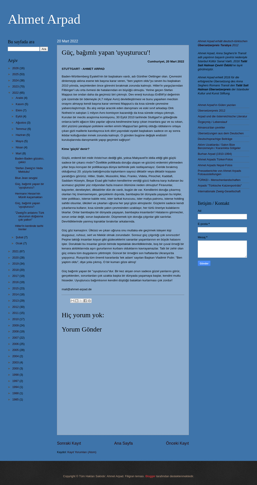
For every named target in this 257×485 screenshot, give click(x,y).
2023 (15, 86)
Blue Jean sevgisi (26, 178)
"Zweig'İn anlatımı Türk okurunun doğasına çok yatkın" (29, 216)
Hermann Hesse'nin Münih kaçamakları (28, 195)
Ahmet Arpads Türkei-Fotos (215, 159)
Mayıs (20, 141)
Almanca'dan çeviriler (211, 127)
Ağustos (21, 122)
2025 (15, 74)
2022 (15, 92)
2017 (15, 276)
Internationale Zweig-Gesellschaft (219, 191)
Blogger (150, 476)
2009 (15, 325)
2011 (15, 313)
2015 (15, 288)
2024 (15, 80)
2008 (15, 331)
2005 (15, 350)
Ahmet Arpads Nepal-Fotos (215, 165)
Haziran (21, 135)
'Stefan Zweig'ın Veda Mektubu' (29, 169)
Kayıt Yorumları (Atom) (82, 452)
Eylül (19, 116)
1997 (15, 381)
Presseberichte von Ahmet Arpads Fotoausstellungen (219, 172)
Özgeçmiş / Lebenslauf (212, 122)
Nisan (20, 147)
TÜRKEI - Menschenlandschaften (219, 180)
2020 (15, 257)
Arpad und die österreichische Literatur (222, 116)
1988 (15, 393)
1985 (15, 399)
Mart (19, 153)
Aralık (20, 97)
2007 (15, 337)
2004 (15, 356)
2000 (15, 368)
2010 (15, 319)
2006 (15, 344)
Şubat (20, 237)
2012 (15, 307)
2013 (15, 300)
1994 (15, 387)
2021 (15, 251)
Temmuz (21, 129)
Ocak (19, 243)
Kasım (20, 104)
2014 (15, 294)
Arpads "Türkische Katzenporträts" (220, 185)
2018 (15, 270)
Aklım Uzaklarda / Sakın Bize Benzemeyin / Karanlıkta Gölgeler (219, 146)
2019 (15, 263)
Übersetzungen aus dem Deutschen (221, 133)
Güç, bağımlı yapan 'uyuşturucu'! (27, 204)
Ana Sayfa (123, 443)
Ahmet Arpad (44, 19)
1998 (15, 374)
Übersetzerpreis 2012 (211, 110)
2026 (15, 68)
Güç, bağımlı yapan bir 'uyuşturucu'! (29, 185)
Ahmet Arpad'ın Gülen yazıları (217, 105)
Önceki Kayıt (177, 443)
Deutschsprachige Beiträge (215, 139)
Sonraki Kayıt (69, 443)
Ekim (19, 110)
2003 (15, 362)
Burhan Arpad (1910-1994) (215, 153)
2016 (15, 282)
